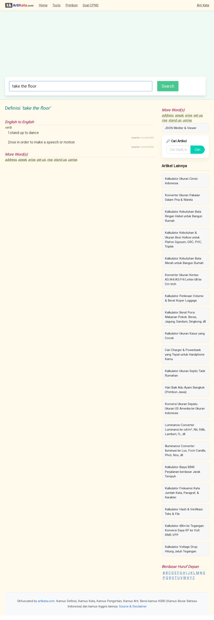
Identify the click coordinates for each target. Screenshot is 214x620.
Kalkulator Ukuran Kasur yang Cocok (185, 336)
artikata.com (46, 601)
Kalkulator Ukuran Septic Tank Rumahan (185, 373)
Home (43, 5)
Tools (56, 5)
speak (22, 160)
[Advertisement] (105, 46)
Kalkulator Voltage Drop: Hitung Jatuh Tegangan (181, 549)
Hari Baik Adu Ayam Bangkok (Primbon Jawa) (184, 390)
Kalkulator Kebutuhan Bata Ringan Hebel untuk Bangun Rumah (183, 216)
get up (41, 160)
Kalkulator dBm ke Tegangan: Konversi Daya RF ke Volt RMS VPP (184, 530)
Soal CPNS (91, 5)
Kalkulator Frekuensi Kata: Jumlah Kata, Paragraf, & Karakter (182, 492)
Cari (197, 149)
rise (49, 160)
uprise (72, 160)
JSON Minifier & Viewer (180, 128)
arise (31, 160)
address (11, 160)
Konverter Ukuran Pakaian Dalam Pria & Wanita (182, 197)
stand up (60, 160)
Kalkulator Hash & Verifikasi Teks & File (184, 511)
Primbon (71, 5)
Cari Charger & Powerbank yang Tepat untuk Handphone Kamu (184, 354)
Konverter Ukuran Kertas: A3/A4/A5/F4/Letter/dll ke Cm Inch (183, 279)
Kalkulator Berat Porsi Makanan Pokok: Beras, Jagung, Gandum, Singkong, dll (185, 317)
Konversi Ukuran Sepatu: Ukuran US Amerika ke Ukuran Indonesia (185, 408)
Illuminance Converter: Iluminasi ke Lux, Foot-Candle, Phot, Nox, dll (185, 450)
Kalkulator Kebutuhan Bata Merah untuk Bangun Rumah (184, 261)
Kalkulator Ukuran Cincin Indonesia (181, 181)
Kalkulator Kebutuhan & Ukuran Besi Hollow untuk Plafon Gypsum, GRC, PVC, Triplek (183, 239)
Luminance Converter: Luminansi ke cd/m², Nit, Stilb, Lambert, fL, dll (185, 429)
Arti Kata (203, 5)
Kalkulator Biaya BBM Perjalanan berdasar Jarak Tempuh (182, 471)
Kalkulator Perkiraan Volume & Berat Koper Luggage (184, 298)
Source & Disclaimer (133, 606)
